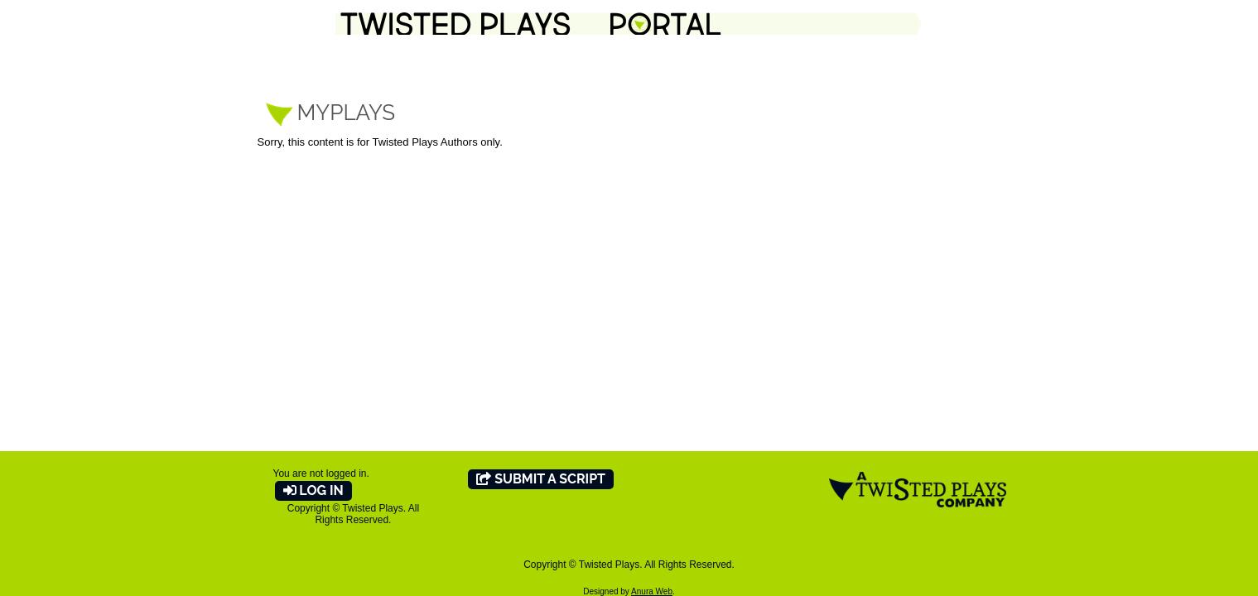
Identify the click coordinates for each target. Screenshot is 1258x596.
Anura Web (651, 591)
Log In (313, 490)
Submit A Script (540, 479)
